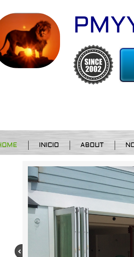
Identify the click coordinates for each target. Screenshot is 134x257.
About (92, 145)
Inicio (49, 145)
